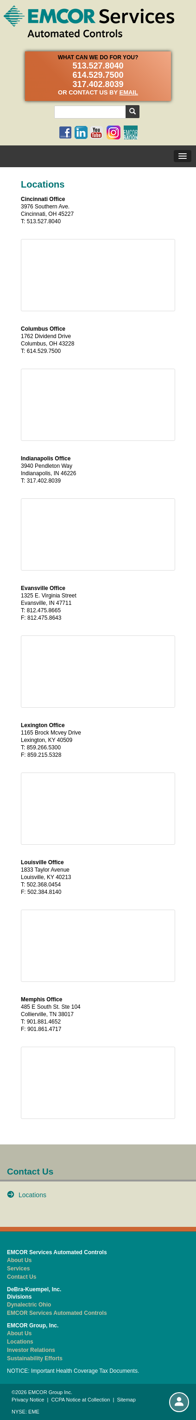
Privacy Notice (28, 1399)
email (128, 92)
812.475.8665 (44, 610)
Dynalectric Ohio (29, 1304)
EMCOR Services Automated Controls (57, 1313)
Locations (32, 1195)
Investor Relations (31, 1350)
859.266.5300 (44, 747)
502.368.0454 (44, 884)
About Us (19, 1260)
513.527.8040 (97, 65)
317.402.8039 (97, 84)
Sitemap (126, 1399)
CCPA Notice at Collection (80, 1399)
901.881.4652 (44, 1021)
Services (18, 1268)
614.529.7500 (97, 75)
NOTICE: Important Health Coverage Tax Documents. (73, 1371)
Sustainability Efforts (35, 1358)
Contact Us (21, 1277)
